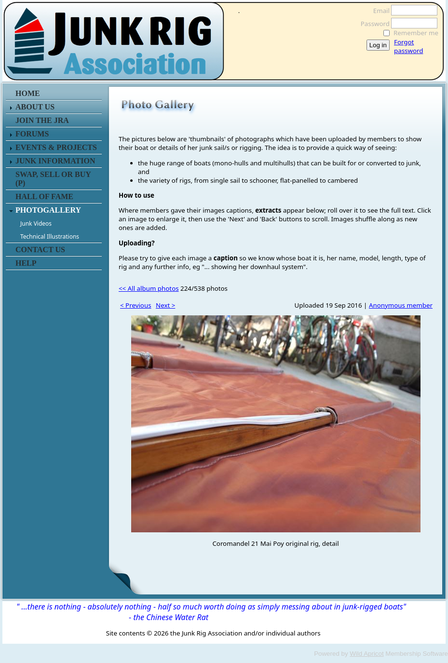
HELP (26, 263)
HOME (27, 93)
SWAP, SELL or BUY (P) (53, 178)
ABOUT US (34, 107)
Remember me (416, 32)
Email (379, 10)
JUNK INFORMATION (55, 161)
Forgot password (408, 46)
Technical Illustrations (49, 236)
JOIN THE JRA (42, 120)
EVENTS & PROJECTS (56, 147)
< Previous (135, 305)
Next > (165, 305)
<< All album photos (149, 288)
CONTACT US (40, 249)
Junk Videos (36, 223)
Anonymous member (401, 305)
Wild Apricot (366, 653)
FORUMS (32, 134)
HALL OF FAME (44, 196)
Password (372, 23)
